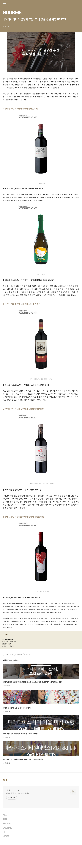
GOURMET (13, 12)
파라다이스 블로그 (13, 790)
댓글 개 (5, 780)
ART (5, 819)
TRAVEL (7, 823)
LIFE (5, 832)
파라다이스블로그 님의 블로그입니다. (18, 793)
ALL (5, 815)
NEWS (6, 836)
